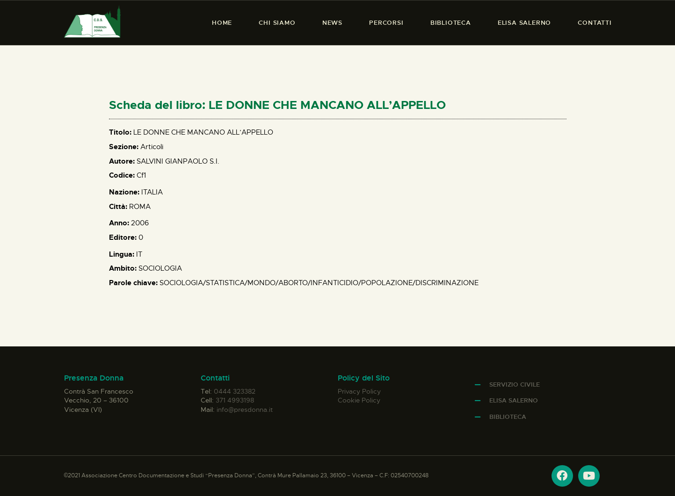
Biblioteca (507, 417)
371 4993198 (235, 400)
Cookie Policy (359, 400)
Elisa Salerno (513, 400)
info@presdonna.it (245, 409)
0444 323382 (234, 391)
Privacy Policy (359, 391)
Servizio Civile (514, 384)
